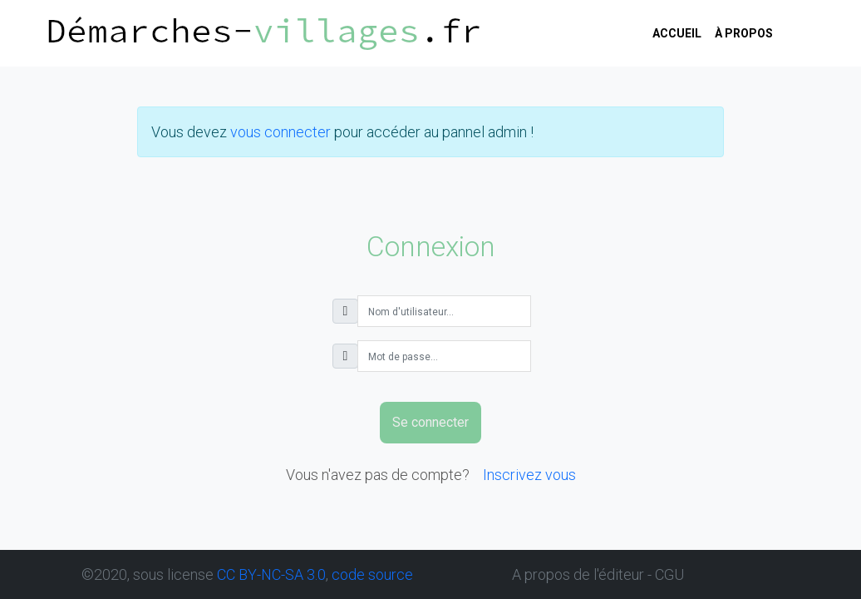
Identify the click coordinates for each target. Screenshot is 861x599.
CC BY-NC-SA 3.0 (271, 574)
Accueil (676, 33)
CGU (669, 574)
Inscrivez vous (529, 474)
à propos (744, 33)
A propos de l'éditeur (578, 574)
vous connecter (280, 132)
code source (372, 574)
